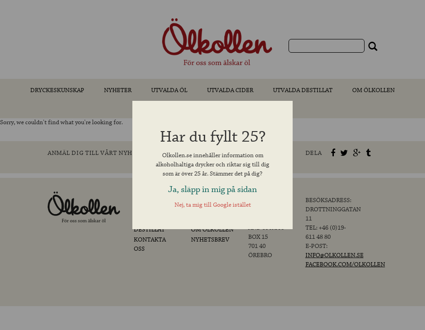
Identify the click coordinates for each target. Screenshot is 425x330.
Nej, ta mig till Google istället (212, 205)
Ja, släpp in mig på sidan (212, 189)
